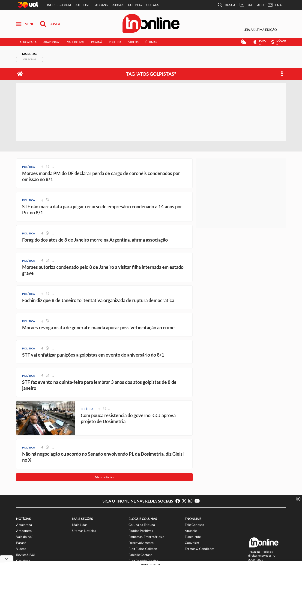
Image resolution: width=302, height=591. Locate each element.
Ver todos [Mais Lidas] (29, 59)
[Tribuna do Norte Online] (151, 24)
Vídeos (133, 42)
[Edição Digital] (263, 29)
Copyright (192, 543)
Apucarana (28, 42)
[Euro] (260, 42)
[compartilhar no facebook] (99, 409)
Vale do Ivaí (75, 42)
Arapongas (51, 42)
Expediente (193, 537)
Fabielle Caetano (140, 555)
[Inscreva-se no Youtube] (197, 501)
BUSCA (226, 5)
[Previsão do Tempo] (243, 42)
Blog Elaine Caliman (143, 549)
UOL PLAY (135, 5)
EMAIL (275, 5)
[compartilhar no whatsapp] (104, 409)
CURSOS (118, 5)
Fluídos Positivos (141, 531)
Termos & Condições (199, 549)
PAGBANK (100, 5)
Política (115, 42)
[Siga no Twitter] (185, 501)
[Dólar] (277, 42)
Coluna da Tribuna (142, 525)
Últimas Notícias (84, 531)
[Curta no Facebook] (177, 501)
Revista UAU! (25, 555)
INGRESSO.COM (59, 5)
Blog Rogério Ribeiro (143, 561)
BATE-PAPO (251, 5)
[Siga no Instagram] (191, 501)
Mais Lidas (79, 525)
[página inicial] (20, 74)
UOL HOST (82, 5)
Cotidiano (23, 561)
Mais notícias (104, 477)
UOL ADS (152, 5)
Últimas (151, 42)
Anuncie (191, 531)
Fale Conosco (194, 525)
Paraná (96, 42)
